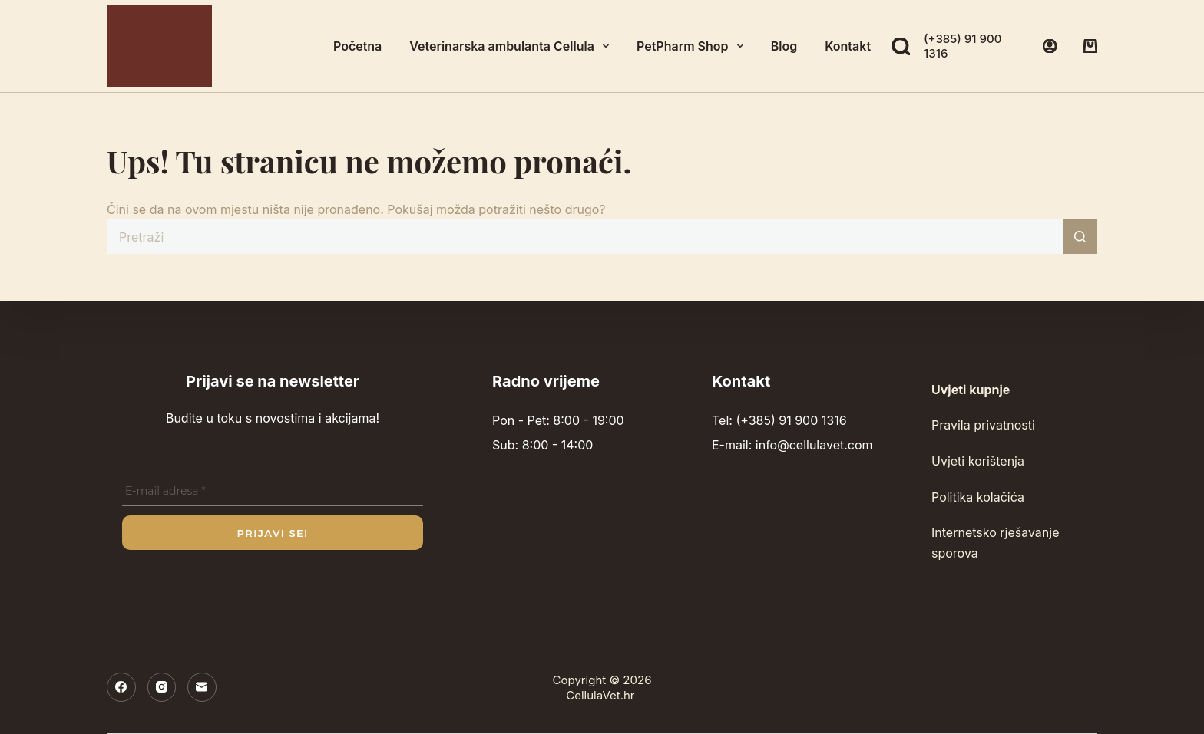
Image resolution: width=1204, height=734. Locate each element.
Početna (357, 46)
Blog (784, 46)
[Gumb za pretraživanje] (1080, 236)
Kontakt (848, 46)
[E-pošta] (202, 687)
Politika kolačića (977, 497)
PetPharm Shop (693, 46)
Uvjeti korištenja (977, 461)
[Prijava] (1050, 46)
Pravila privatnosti (983, 425)
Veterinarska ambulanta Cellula (512, 46)
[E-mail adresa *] (272, 491)
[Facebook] (121, 687)
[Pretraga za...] (585, 236)
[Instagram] (162, 687)
